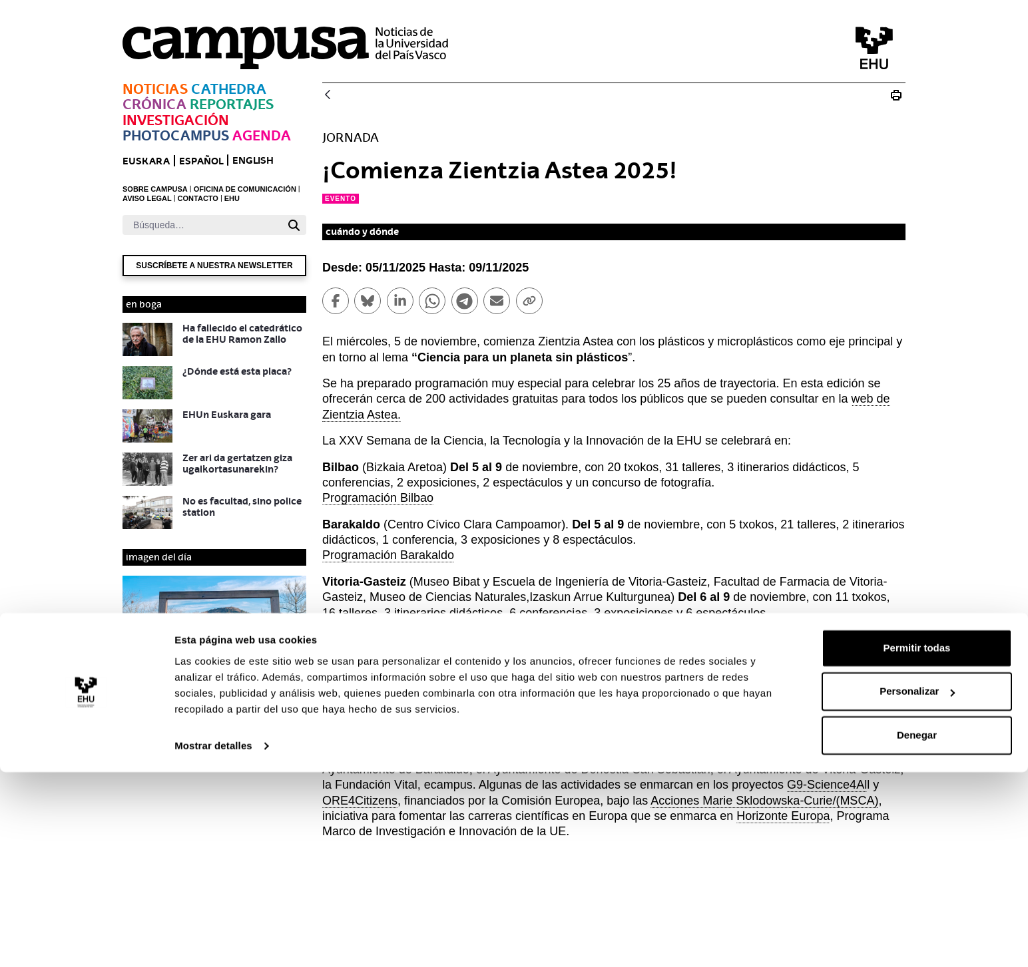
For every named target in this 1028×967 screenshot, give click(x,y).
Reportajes (232, 104)
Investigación (176, 120)
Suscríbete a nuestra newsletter (214, 265)
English (253, 160)
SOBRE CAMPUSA (155, 189)
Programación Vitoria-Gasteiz (400, 628)
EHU (232, 198)
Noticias (155, 89)
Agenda (261, 135)
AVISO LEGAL (147, 198)
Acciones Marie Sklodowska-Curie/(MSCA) (764, 800)
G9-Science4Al (827, 784)
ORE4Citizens (359, 800)
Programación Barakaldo (388, 555)
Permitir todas (917, 843)
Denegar (917, 930)
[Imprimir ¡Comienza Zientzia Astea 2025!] (896, 95)
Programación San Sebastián (400, 712)
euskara (146, 160)
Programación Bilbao (377, 497)
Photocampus (176, 135)
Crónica (154, 104)
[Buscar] (202, 225)
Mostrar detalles (213, 940)
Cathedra (228, 89)
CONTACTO (198, 198)
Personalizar (917, 886)
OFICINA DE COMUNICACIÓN (245, 189)
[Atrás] (327, 95)
